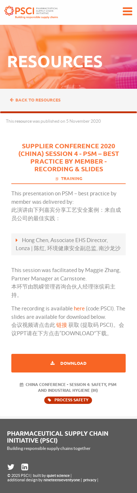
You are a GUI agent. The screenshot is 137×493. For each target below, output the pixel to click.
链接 (61, 325)
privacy (89, 480)
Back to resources (35, 100)
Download (73, 363)
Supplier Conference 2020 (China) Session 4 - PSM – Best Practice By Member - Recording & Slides (68, 157)
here (79, 308)
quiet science (58, 475)
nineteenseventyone (61, 480)
